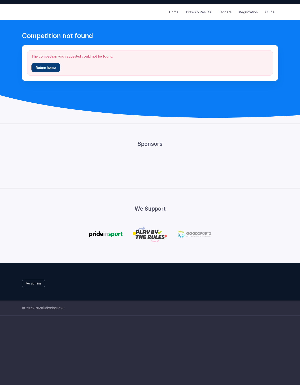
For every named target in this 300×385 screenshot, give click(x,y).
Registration (248, 12)
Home (174, 12)
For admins (33, 283)
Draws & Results (198, 12)
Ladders (225, 12)
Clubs (269, 12)
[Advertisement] (147, 355)
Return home (46, 67)
